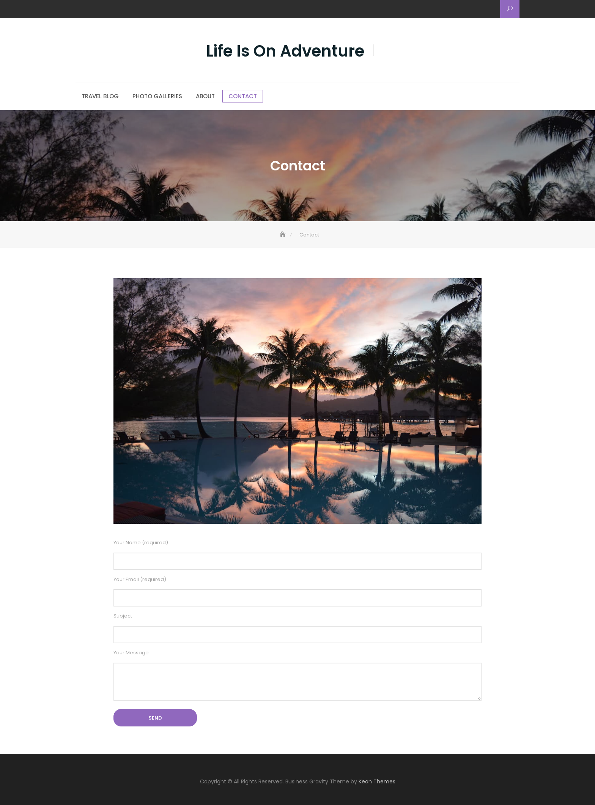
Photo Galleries (157, 96)
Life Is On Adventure (285, 51)
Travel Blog (100, 96)
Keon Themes (377, 781)
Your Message (297, 676)
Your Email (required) (297, 591)
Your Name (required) (297, 554)
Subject (297, 627)
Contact (242, 96)
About (205, 96)
